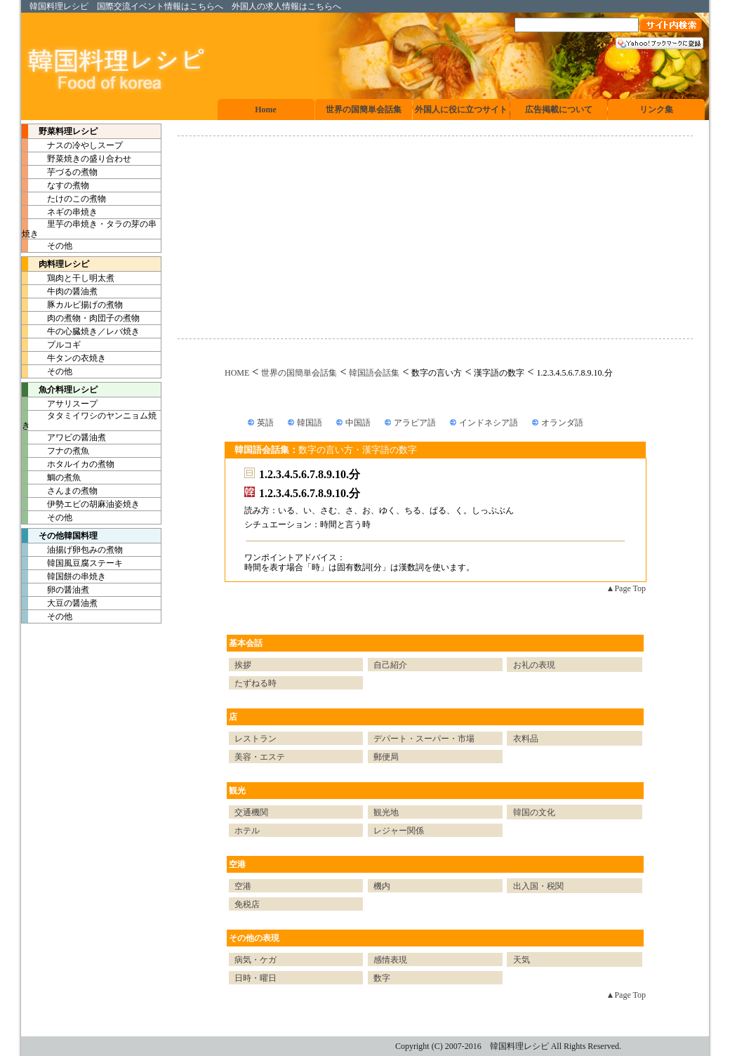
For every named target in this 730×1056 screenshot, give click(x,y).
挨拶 (242, 665)
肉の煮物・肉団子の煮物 (81, 318)
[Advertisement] (435, 237)
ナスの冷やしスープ (72, 145)
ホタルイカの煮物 (68, 464)
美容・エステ (259, 757)
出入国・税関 (538, 886)
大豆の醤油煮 (60, 603)
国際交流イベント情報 (139, 6)
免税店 (247, 904)
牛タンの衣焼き (64, 358)
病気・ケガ (255, 960)
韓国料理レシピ (58, 6)
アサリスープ (60, 404)
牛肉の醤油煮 (60, 291)
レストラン (255, 739)
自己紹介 (390, 665)
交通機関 (251, 812)
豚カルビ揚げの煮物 (72, 305)
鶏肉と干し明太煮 (68, 278)
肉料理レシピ (55, 264)
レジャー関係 (398, 831)
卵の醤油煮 (55, 590)
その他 (47, 246)
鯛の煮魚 (51, 477)
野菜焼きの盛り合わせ (76, 159)
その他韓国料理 (60, 536)
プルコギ (51, 345)
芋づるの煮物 (60, 172)
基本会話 (246, 643)
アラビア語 (415, 423)
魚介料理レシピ (60, 390)
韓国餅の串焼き (64, 576)
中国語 (358, 423)
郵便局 (386, 757)
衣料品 (525, 739)
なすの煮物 (55, 185)
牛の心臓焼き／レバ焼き (81, 331)
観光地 (386, 812)
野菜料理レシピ (60, 131)
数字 (381, 978)
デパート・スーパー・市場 (423, 739)
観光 (237, 791)
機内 (381, 886)
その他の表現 (254, 938)
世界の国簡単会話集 (299, 373)
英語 (265, 423)
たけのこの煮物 (64, 199)
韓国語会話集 (374, 373)
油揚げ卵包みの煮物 (72, 550)
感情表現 (390, 960)
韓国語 (309, 423)
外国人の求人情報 (265, 6)
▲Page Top (626, 588)
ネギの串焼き (60, 212)
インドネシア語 (488, 423)
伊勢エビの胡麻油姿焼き (81, 504)
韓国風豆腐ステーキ (72, 563)
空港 (237, 864)
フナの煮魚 (55, 451)
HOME (237, 373)
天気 (521, 960)
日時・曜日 (255, 978)
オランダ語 (562, 423)
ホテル (247, 831)
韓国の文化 (534, 812)
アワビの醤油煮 (64, 437)
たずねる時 (255, 683)
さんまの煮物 (60, 491)
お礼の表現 (534, 665)
